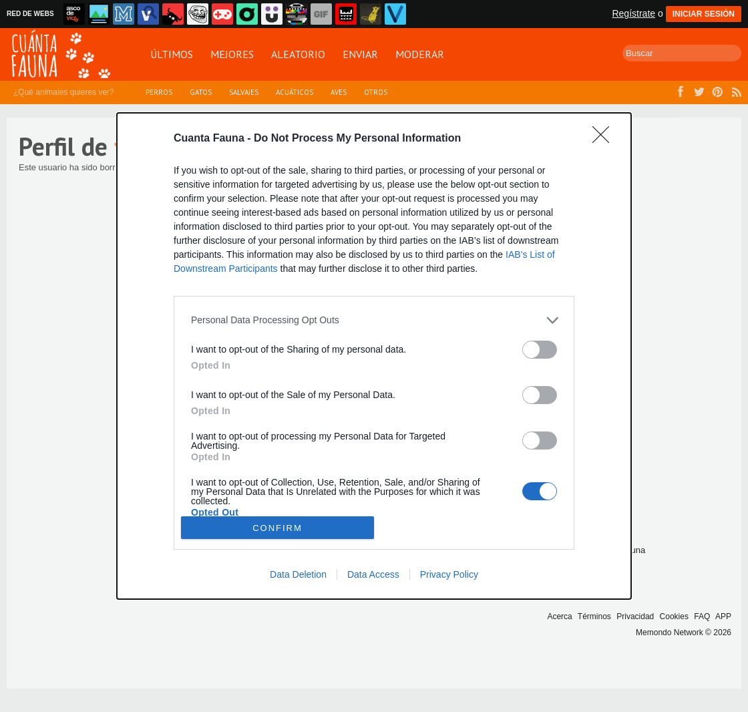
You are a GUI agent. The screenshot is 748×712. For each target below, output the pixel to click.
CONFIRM (277, 528)
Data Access (373, 574)
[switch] (539, 350)
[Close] (605, 139)
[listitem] (374, 320)
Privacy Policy (449, 574)
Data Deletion (298, 574)
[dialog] (374, 356)
